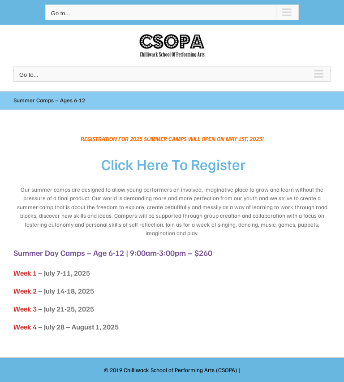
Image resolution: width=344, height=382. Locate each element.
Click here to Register (173, 164)
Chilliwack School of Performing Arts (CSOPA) (180, 369)
